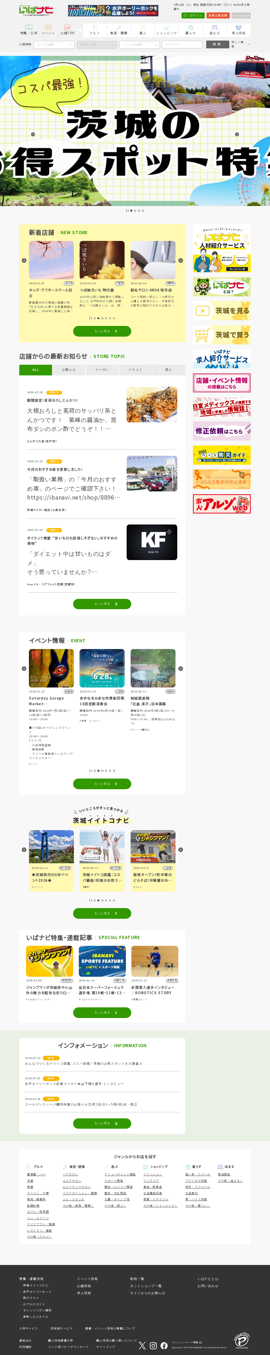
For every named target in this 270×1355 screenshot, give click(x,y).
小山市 (167, 868)
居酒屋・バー (36, 1174)
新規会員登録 (218, 15)
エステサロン (72, 1180)
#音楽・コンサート (90, 720)
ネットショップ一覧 (146, 1286)
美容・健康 (119, 33)
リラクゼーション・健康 (80, 1193)
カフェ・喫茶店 (38, 1211)
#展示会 (145, 729)
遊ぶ (143, 33)
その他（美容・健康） (78, 1205)
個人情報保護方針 (60, 1340)
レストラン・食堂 (39, 1230)
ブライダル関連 (196, 1180)
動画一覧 (137, 1279)
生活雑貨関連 (152, 1193)
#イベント (38, 887)
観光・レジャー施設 (119, 1186)
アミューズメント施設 (120, 1174)
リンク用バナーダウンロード (68, 1347)
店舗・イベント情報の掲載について (110, 1328)
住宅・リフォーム (197, 1186)
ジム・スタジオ (74, 1199)
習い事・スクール (197, 1174)
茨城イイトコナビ (35, 1285)
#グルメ (137, 887)
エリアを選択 (45, 44)
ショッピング (166, 33)
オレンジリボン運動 (37, 1310)
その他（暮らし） (197, 1205)
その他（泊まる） (230, 1180)
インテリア (151, 1180)
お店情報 (84, 1286)
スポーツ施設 (114, 1180)
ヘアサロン (70, 1174)
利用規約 (25, 1347)
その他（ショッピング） (160, 1205)
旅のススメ (31, 1297)
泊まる (214, 33)
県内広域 (65, 868)
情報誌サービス (62, 1328)
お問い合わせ (208, 1286)
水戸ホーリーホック (37, 1291)
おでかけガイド (34, 1304)
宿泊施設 (224, 1174)
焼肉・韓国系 (36, 1199)
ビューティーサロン (77, 1186)
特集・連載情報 (31, 1279)
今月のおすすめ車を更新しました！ (55, 469)
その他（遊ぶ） (116, 1205)
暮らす (190, 33)
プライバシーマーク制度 (185, 1342)
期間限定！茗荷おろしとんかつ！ (52, 400)
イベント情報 (87, 1279)
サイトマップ (105, 1347)
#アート (33, 764)
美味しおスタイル (35, 1316)
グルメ (95, 33)
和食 (30, 1186)
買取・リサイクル (155, 1199)
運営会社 (25, 1340)
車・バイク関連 (196, 1199)
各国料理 (33, 1205)
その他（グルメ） (39, 1236)
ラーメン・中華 (38, 1193)
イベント (48, 33)
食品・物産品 (152, 1186)
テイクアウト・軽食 (41, 1224)
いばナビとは (208, 1279)
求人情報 (239, 33)
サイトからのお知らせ (147, 1293)
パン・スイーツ (38, 1218)
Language (241, 15)
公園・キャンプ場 (117, 1199)
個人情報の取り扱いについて (116, 1340)
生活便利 (191, 1193)
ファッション (152, 1174)
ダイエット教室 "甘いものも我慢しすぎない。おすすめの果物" (72, 541)
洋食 (30, 1180)
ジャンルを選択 (132, 44)
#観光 (86, 887)
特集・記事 (29, 33)
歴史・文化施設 (116, 1193)
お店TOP (68, 33)
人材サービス (28, 1328)
